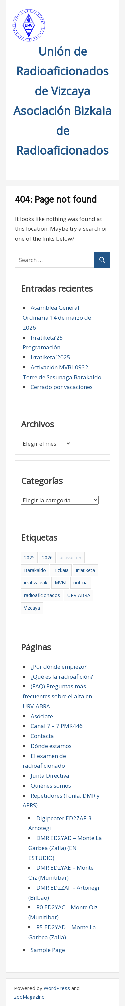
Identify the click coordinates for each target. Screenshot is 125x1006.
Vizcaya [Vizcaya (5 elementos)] (32, 608)
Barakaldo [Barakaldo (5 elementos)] (35, 570)
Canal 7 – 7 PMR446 (57, 726)
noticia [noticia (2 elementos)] (80, 582)
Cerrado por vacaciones (62, 387)
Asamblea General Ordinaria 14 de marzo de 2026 (57, 317)
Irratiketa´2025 (50, 357)
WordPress (57, 988)
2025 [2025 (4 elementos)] (29, 557)
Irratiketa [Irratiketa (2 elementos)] (85, 570)
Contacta (42, 736)
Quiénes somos (51, 785)
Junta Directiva (50, 775)
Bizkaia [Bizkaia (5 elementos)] (61, 570)
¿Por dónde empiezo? (59, 666)
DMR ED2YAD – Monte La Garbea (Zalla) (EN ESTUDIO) (65, 848)
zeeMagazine (29, 996)
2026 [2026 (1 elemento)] (47, 557)
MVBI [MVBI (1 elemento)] (60, 582)
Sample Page (48, 950)
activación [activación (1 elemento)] (70, 557)
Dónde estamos (51, 746)
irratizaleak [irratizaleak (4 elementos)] (35, 582)
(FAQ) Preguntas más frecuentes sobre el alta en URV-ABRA (57, 696)
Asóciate (42, 716)
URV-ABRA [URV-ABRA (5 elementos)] (78, 595)
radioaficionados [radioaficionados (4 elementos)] (42, 595)
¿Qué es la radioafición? (62, 676)
